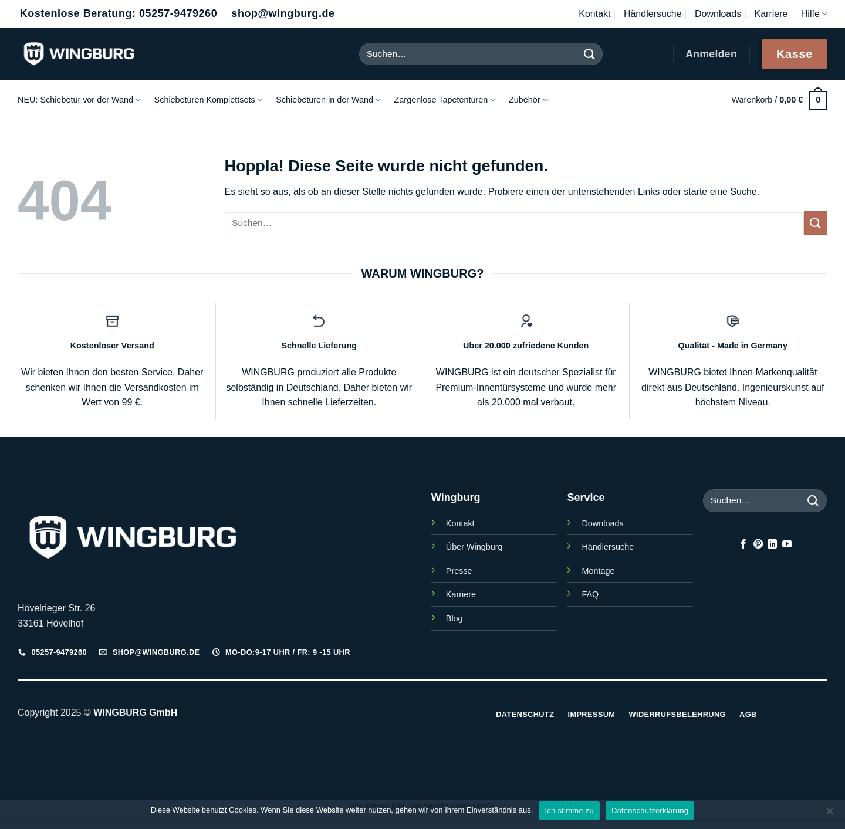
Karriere (771, 14)
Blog (454, 618)
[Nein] (829, 814)
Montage (598, 571)
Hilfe (814, 13)
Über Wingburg (474, 546)
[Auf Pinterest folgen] (758, 544)
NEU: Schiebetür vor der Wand (79, 100)
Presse (459, 571)
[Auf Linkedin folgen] (772, 544)
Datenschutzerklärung (649, 810)
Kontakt (594, 14)
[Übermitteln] (589, 53)
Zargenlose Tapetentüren (445, 100)
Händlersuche (653, 14)
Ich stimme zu (569, 810)
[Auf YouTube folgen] (787, 544)
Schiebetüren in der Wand (328, 100)
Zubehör (528, 100)
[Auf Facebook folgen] (743, 544)
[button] (779, 100)
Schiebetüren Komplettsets (208, 100)
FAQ (590, 594)
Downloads (718, 14)
